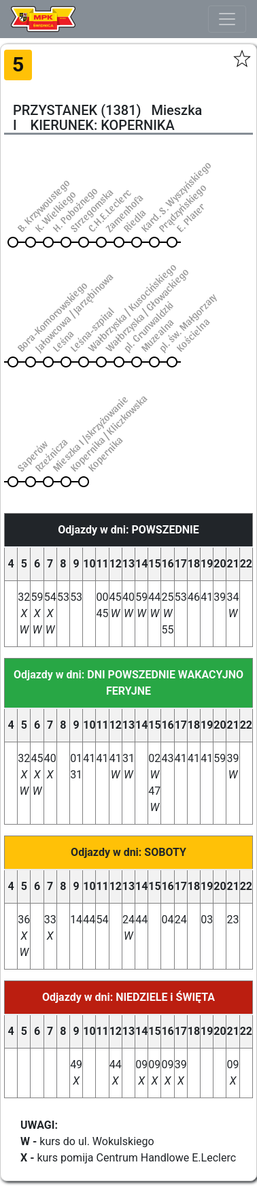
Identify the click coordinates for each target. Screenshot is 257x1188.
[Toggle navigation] (227, 19)
